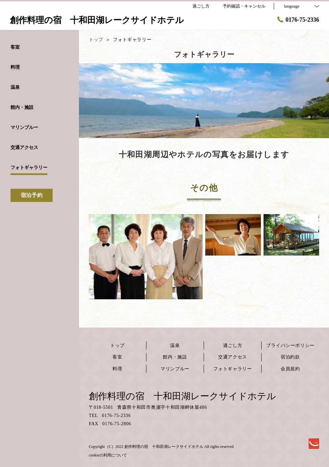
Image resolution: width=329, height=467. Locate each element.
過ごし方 (232, 345)
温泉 (175, 345)
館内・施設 (175, 357)
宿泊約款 (290, 357)
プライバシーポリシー (290, 345)
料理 (117, 368)
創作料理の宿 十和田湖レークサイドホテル (182, 396)
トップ (117, 345)
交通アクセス (232, 357)
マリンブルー (175, 368)
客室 (117, 357)
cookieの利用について (108, 455)
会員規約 (290, 368)
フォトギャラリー (232, 368)
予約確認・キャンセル (244, 6)
